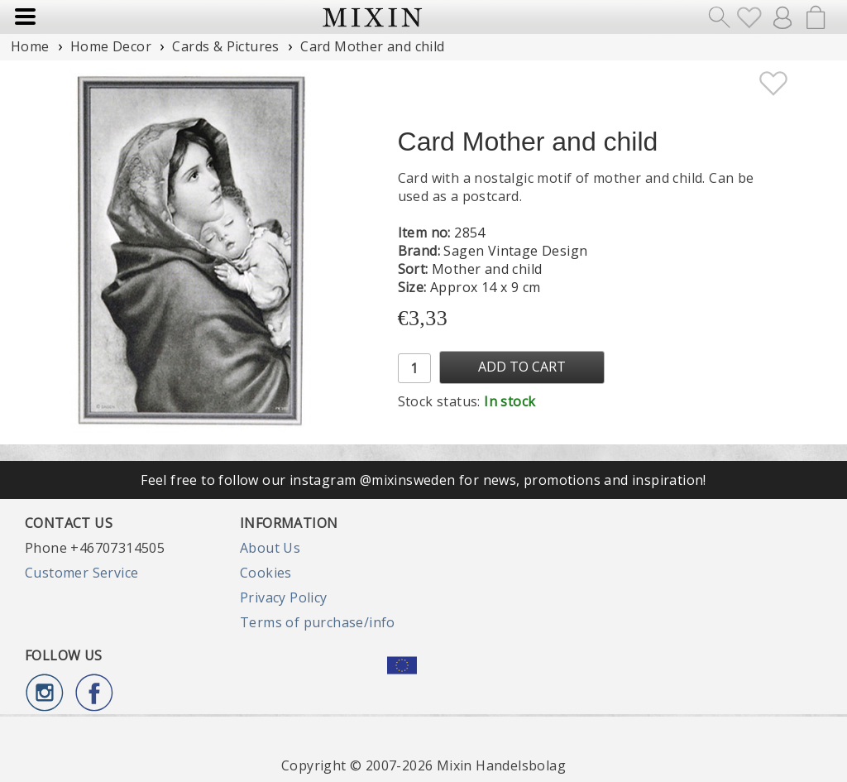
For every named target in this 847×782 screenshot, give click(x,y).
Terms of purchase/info (317, 622)
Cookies (266, 573)
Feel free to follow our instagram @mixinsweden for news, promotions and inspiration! (423, 480)
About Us (270, 548)
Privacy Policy (284, 597)
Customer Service (81, 573)
